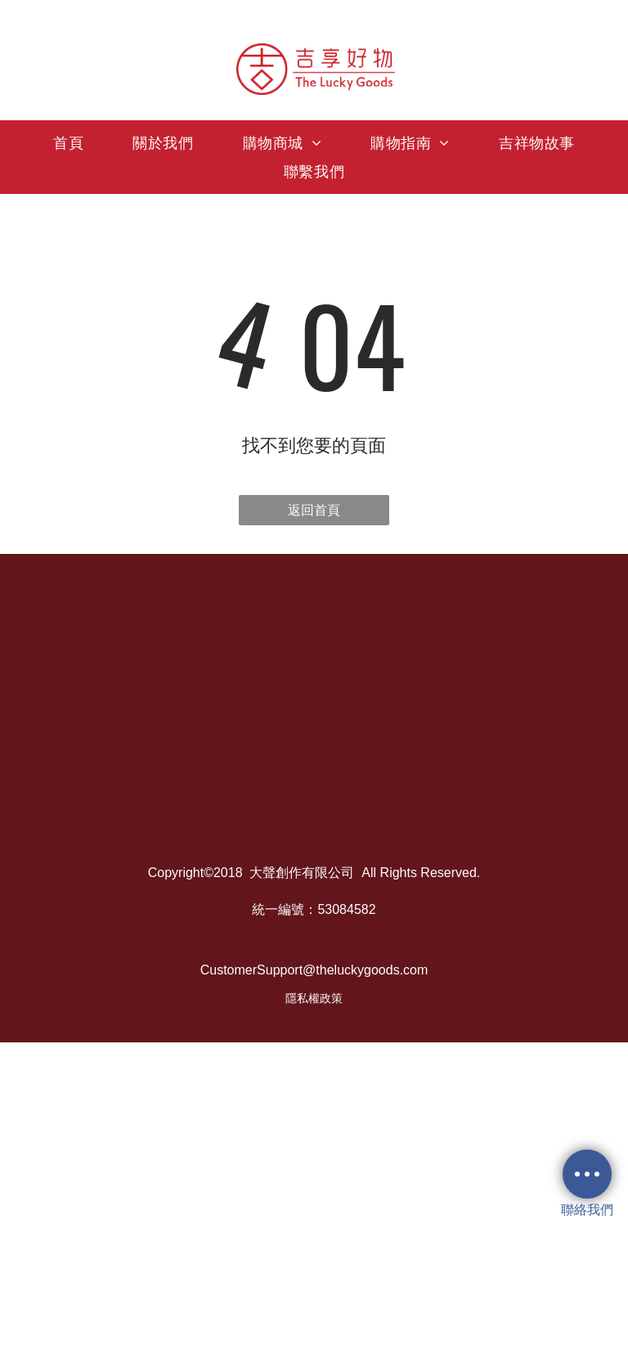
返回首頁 (314, 510)
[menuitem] (68, 142)
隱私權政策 (314, 998)
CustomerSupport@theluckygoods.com (314, 970)
